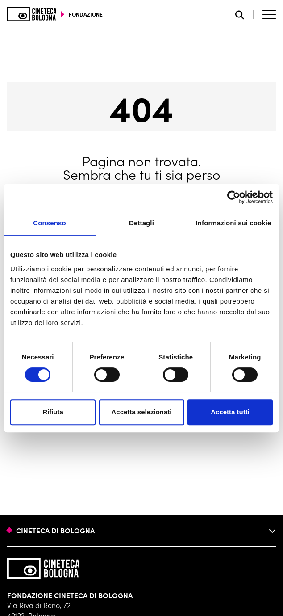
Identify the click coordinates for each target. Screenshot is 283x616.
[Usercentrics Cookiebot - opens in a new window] (234, 197)
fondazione (86, 14)
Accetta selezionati (141, 412)
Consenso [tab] (49, 223)
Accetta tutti (230, 412)
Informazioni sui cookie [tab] (233, 223)
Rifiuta (52, 412)
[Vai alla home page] (32, 14)
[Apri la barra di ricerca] (244, 14)
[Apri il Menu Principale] (269, 14)
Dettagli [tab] (141, 223)
